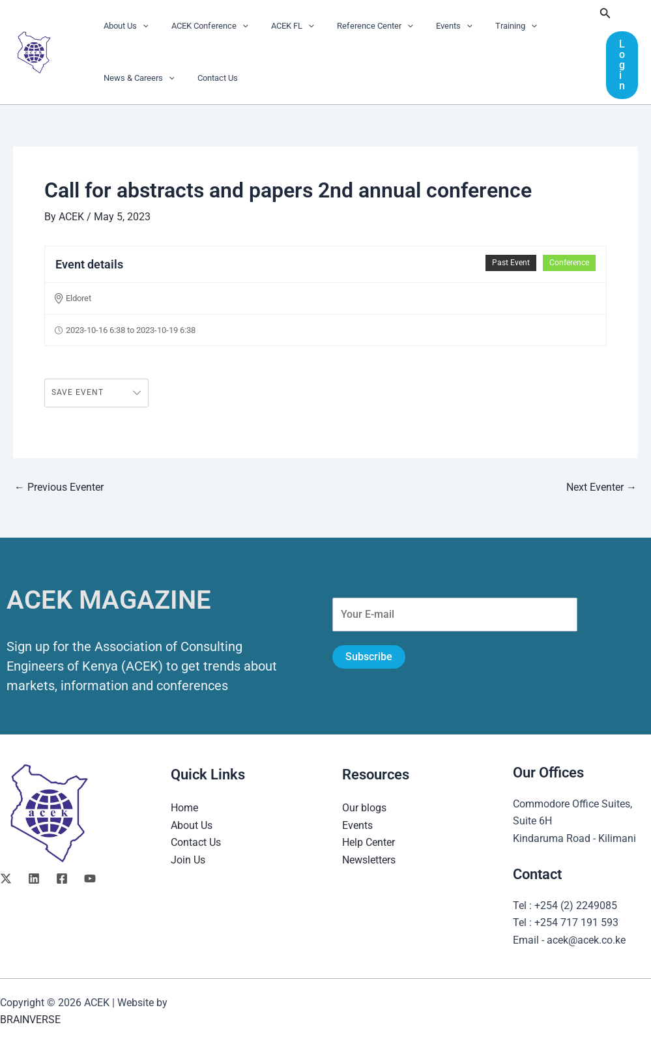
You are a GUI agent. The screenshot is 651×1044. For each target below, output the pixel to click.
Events (427, 26)
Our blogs (364, 808)
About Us (122, 26)
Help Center (368, 842)
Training (483, 26)
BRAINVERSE (30, 1019)
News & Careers (135, 78)
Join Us (188, 860)
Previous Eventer (59, 487)
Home (184, 808)
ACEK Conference (200, 26)
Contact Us (208, 78)
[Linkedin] (34, 878)
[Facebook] (62, 878)
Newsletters (369, 860)
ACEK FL (277, 26)
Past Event (511, 262)
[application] (139, 26)
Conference (569, 262)
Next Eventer (601, 487)
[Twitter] (6, 878)
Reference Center (353, 26)
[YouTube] (90, 878)
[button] (605, 13)
